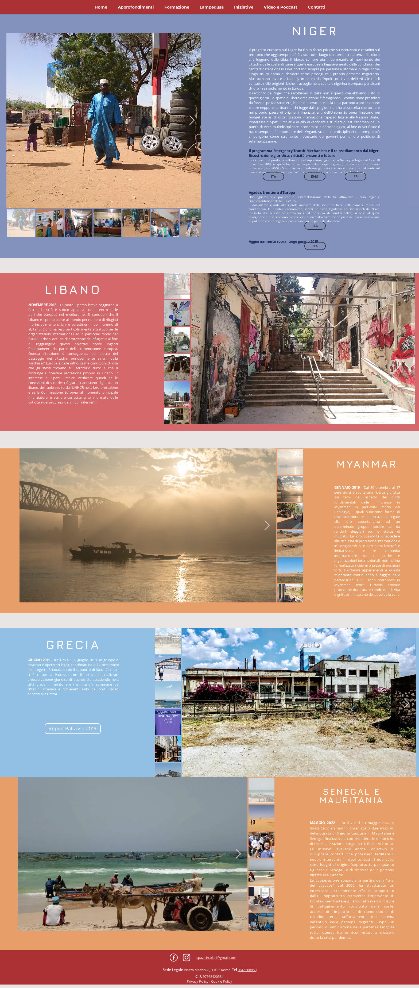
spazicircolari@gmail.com (216, 957)
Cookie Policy (221, 981)
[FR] (355, 176)
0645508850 (247, 969)
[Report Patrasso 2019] (73, 728)
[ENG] (314, 176)
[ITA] (315, 226)
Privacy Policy (197, 981)
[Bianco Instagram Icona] (186, 957)
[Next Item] (192, 120)
